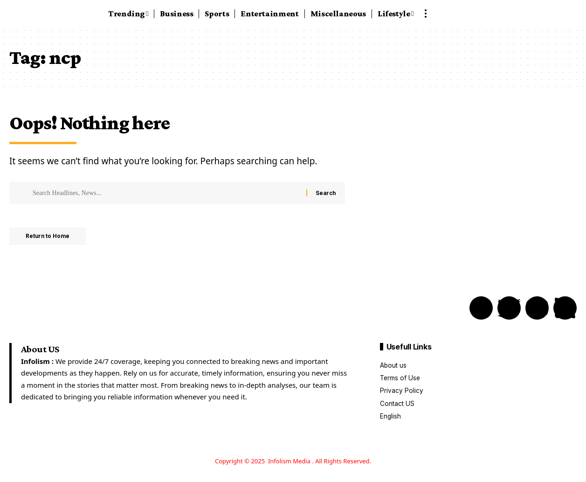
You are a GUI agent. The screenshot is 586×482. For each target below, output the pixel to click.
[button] (425, 13)
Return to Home (50, 236)
